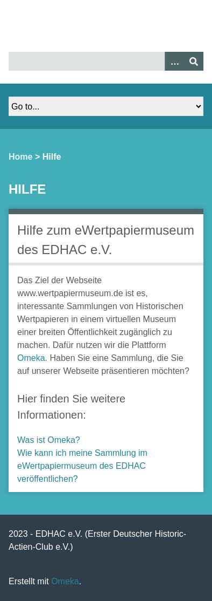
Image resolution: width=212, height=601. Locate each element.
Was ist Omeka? (48, 440)
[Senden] (193, 61)
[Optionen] (174, 61)
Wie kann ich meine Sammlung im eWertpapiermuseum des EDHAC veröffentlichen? (82, 465)
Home (20, 156)
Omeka (31, 358)
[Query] (106, 61)
